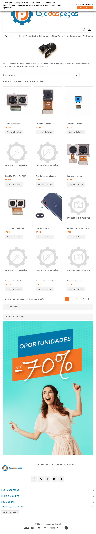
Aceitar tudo (85, 8)
